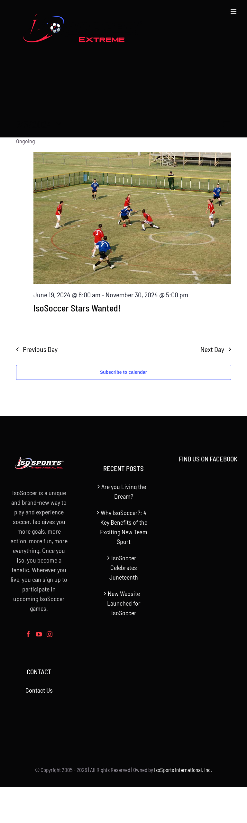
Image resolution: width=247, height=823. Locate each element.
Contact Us (39, 690)
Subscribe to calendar (123, 372)
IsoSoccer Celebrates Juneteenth (123, 567)
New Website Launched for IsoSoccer (124, 603)
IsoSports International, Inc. (183, 769)
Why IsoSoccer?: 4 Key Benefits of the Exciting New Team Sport (123, 527)
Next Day (212, 349)
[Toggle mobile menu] (234, 11)
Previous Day (40, 349)
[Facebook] (28, 634)
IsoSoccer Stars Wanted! (77, 307)
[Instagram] (49, 634)
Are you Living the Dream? (123, 491)
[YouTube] (39, 634)
